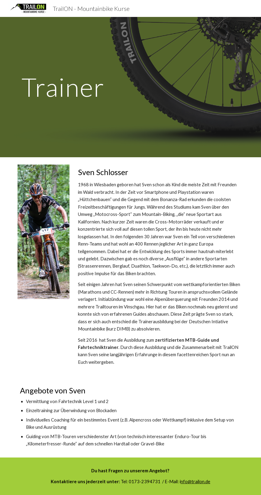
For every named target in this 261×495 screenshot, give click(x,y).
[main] (63, 87)
